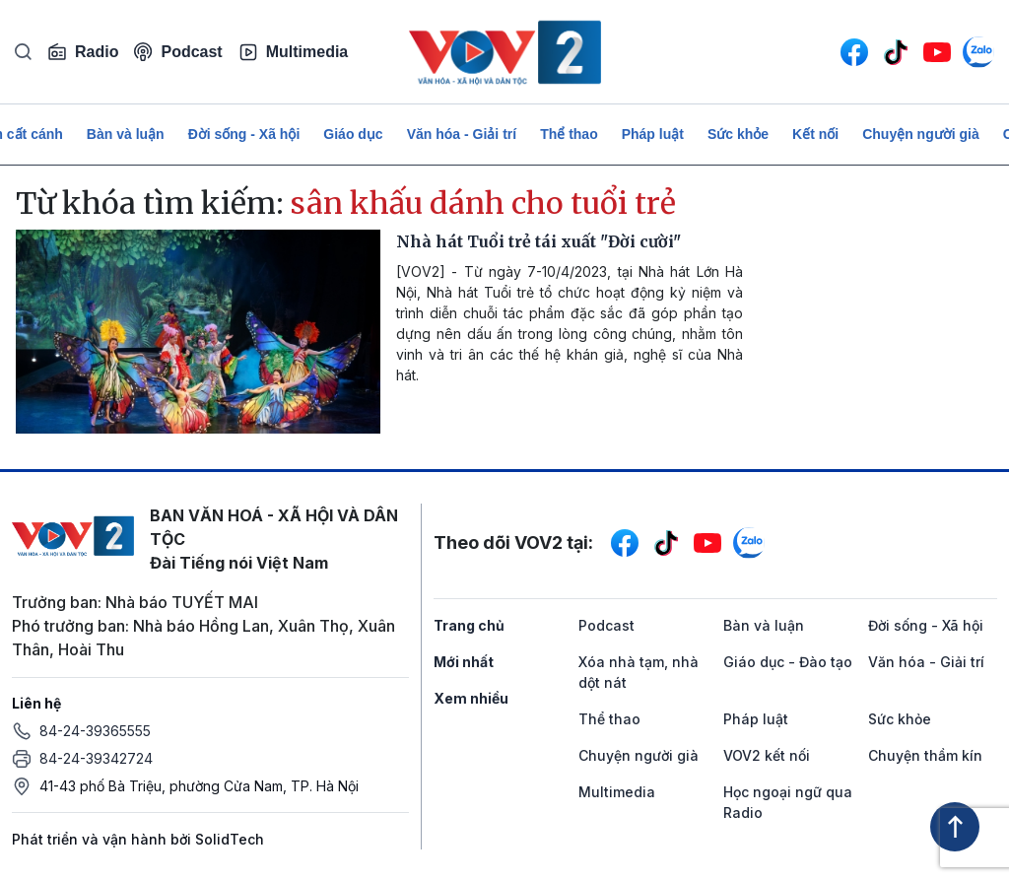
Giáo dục (352, 134)
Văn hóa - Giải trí (461, 134)
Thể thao (569, 134)
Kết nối (815, 134)
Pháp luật (653, 134)
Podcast (178, 51)
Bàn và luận (126, 134)
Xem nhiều (471, 698)
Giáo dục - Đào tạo (787, 661)
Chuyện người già (920, 134)
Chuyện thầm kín (925, 755)
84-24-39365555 (95, 730)
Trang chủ (469, 625)
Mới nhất (464, 661)
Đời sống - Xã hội (244, 134)
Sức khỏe (738, 134)
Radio (82, 52)
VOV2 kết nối (766, 755)
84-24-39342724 (96, 758)
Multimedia (293, 52)
